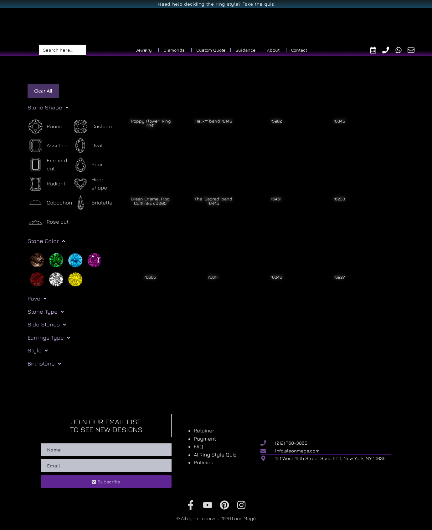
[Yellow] (75, 278)
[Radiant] (46, 183)
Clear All (43, 91)
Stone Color (46, 241)
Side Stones (47, 324)
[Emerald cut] (50, 164)
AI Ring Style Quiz (215, 455)
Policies (203, 462)
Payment (205, 439)
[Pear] (87, 164)
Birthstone (44, 363)
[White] (56, 278)
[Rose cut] (48, 221)
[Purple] (94, 259)
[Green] (56, 259)
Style (38, 350)
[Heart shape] (94, 183)
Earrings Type (49, 337)
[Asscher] (47, 145)
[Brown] (37, 259)
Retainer (204, 430)
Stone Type (46, 311)
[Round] (45, 126)
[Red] (37, 278)
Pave (37, 298)
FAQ (198, 446)
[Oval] (87, 145)
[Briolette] (92, 202)
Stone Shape (48, 107)
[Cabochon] (50, 202)
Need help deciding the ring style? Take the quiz (216, 4)
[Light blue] (75, 259)
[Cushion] (92, 126)
